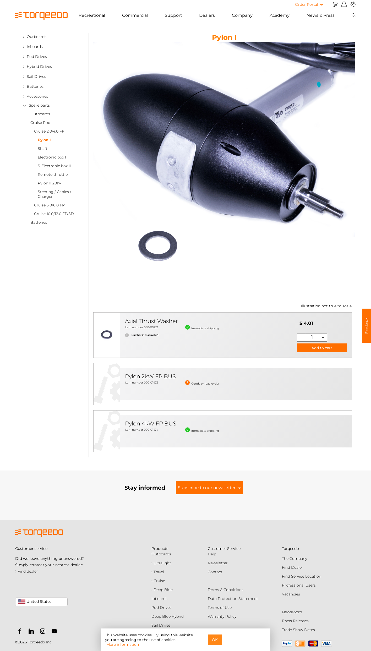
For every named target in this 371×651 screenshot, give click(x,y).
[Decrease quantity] (301, 337)
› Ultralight (161, 563)
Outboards (161, 554)
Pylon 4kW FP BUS (150, 423)
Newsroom (292, 612)
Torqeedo (290, 548)
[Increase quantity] (323, 337)
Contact (215, 572)
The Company (294, 558)
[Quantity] (312, 337)
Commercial (135, 15)
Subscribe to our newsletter (207, 487)
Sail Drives (161, 625)
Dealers (207, 15)
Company (242, 15)
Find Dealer (292, 567)
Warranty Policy (222, 616)
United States (34, 601)
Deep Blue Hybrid (167, 616)
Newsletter (218, 563)
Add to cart (322, 348)
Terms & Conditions (225, 589)
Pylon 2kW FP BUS (150, 376)
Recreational (92, 15)
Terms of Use (220, 607)
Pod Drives (161, 607)
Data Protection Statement (233, 598)
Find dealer (26, 571)
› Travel (157, 572)
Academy (280, 15)
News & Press (321, 15)
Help (212, 554)
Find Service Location (301, 576)
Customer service (31, 548)
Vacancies (291, 594)
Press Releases (295, 621)
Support (173, 15)
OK (215, 639)
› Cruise (158, 580)
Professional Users (299, 585)
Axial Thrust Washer (151, 321)
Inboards (159, 598)
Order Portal (306, 4)
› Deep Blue (162, 589)
